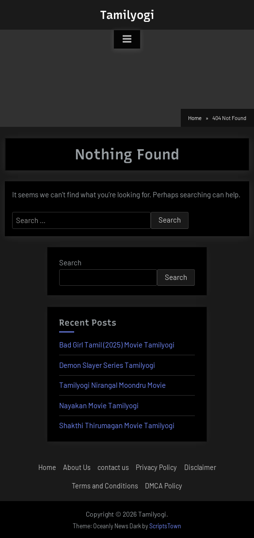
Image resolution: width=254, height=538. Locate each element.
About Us (77, 467)
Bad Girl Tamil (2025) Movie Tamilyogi (117, 344)
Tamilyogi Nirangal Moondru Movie (112, 385)
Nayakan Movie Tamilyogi (99, 405)
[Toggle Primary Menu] (127, 39)
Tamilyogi (127, 15)
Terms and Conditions (105, 486)
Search (70, 262)
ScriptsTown (165, 525)
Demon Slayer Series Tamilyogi (107, 365)
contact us (113, 467)
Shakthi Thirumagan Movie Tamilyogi (117, 425)
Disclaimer (200, 467)
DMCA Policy (163, 486)
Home (47, 467)
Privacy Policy (156, 467)
